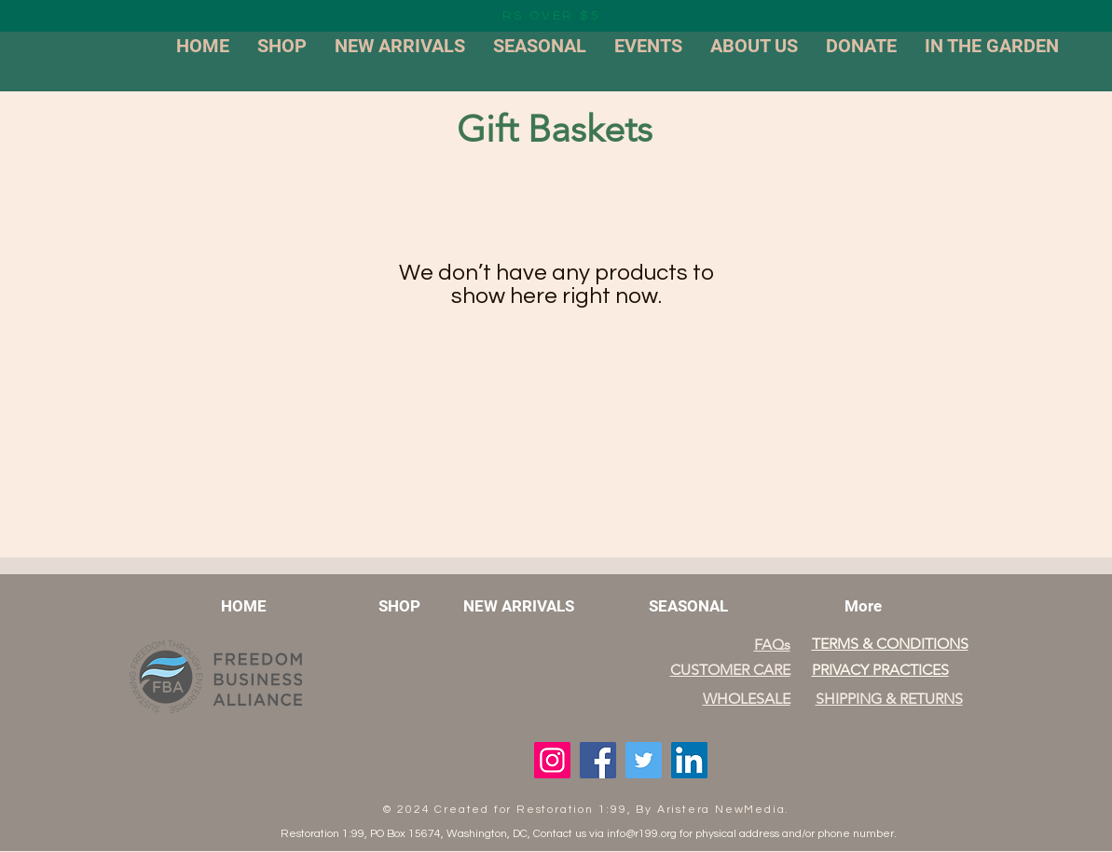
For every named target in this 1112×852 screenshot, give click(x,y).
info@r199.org (642, 834)
